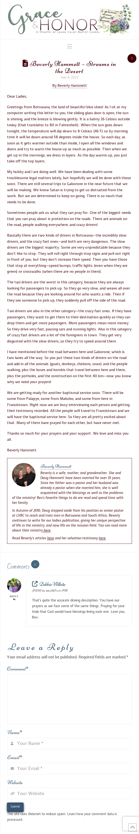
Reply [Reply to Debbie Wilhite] (14, 598)
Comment (18, 668)
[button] (69, 46)
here (46, 530)
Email (14, 757)
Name (14, 732)
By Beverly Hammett (69, 85)
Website (15, 782)
